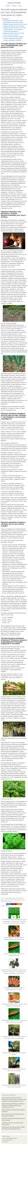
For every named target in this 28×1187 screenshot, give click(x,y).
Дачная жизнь (14, 3)
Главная (8, 5)
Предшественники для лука (6, 899)
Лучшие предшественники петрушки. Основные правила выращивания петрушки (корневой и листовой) (13, 38)
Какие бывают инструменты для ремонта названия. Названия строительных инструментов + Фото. (13, 1105)
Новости (14, 5)
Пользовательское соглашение (11, 1138)
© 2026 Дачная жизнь (6, 1136)
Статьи (20, 5)
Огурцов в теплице (7, 901)
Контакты (3, 1138)
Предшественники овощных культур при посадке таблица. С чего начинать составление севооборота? (14, 29)
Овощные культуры (15, 899)
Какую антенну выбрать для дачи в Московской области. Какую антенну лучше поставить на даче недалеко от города (14, 1099)
